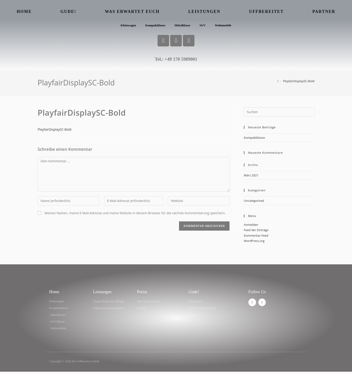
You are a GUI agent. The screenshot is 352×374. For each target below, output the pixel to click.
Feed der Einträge (256, 231)
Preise (142, 293)
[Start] (278, 82)
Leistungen (204, 11)
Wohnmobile (225, 26)
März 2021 (251, 176)
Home (24, 11)
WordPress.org (254, 242)
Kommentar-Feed (256, 237)
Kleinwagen (126, 26)
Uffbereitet (266, 11)
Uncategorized (254, 202)
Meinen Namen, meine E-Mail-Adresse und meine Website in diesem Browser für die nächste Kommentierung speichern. (135, 214)
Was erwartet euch (132, 11)
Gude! (68, 11)
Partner (323, 11)
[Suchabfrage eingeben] (279, 113)
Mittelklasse (182, 26)
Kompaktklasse (154, 26)
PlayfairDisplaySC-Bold (298, 82)
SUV (203, 26)
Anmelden (251, 226)
